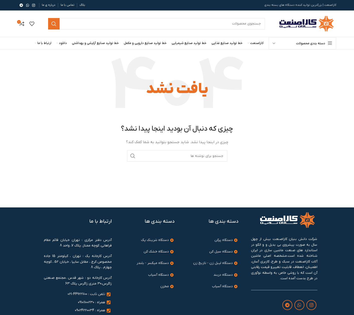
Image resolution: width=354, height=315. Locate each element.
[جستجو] (177, 156)
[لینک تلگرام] (21, 5)
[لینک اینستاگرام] (34, 5)
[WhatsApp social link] (28, 5)
